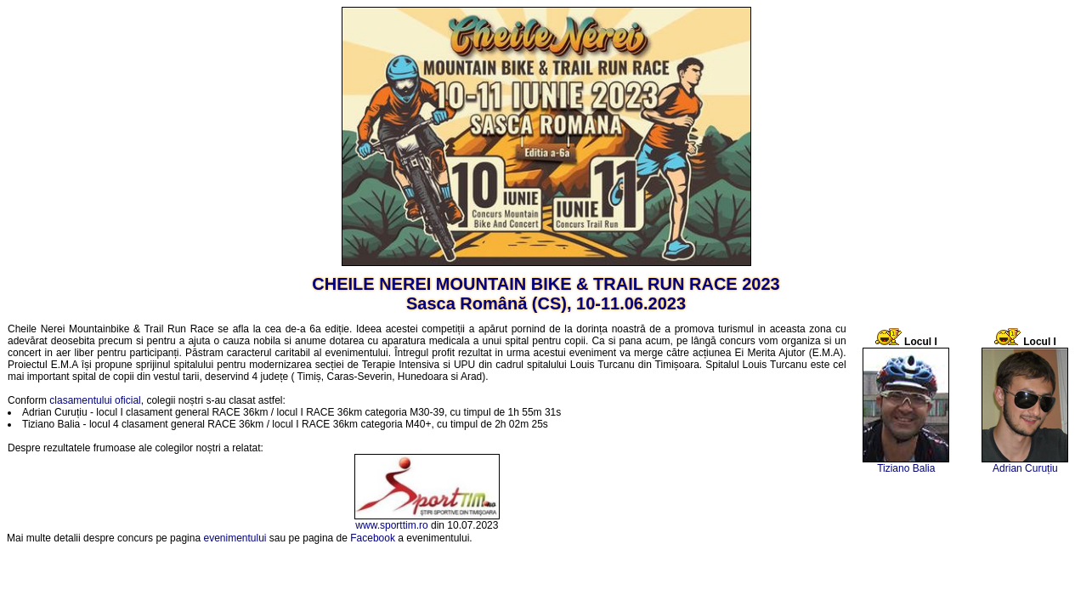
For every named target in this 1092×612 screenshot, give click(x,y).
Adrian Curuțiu (1025, 468)
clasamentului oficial (94, 400)
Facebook (372, 538)
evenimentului (234, 538)
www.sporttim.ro (391, 525)
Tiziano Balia (906, 468)
